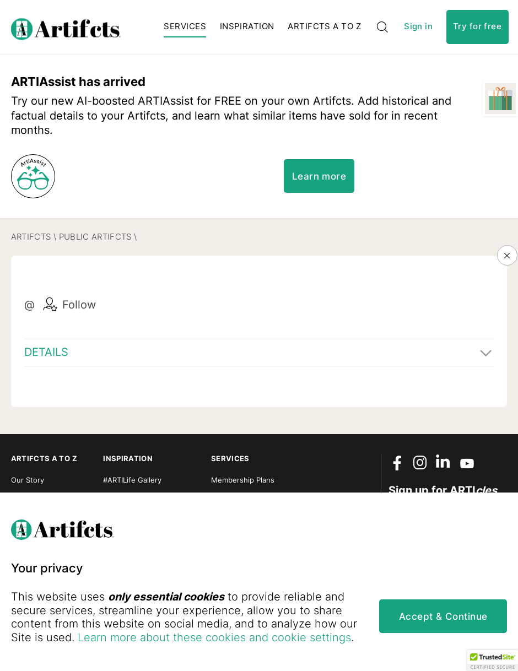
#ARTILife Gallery (132, 479)
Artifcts (31, 237)
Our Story (27, 479)
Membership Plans (242, 479)
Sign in (418, 26)
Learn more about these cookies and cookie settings (214, 637)
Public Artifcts (95, 237)
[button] (492, 660)
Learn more (319, 176)
